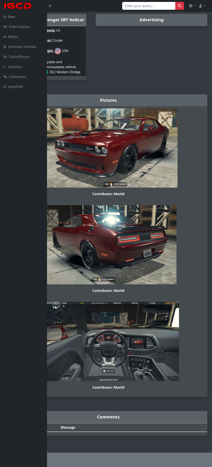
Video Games (16, 26)
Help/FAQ (13, 86)
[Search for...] (148, 6)
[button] (192, 6)
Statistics (12, 66)
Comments (14, 76)
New (9, 16)
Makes (10, 36)
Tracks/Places (16, 56)
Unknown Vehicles (20, 46)
